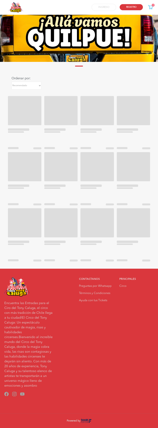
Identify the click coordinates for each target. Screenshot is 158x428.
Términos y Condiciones (94, 293)
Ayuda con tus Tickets (93, 300)
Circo (123, 286)
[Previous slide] (3, 38)
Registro (131, 7)
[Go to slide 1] (79, 66)
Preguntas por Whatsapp (95, 286)
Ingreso (103, 7)
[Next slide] (154, 38)
